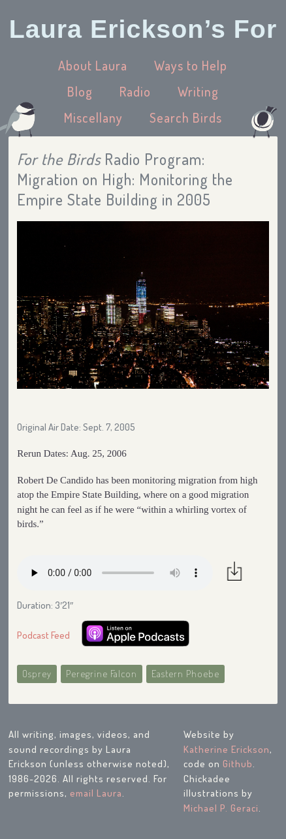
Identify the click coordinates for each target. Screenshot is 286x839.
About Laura (92, 65)
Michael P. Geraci (221, 808)
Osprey (37, 673)
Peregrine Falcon (101, 673)
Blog (80, 91)
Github (238, 763)
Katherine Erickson (226, 749)
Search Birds (186, 117)
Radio (135, 91)
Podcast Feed (43, 635)
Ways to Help (190, 65)
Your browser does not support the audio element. (115, 572)
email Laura (96, 793)
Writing (198, 91)
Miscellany (93, 117)
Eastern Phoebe (185, 673)
